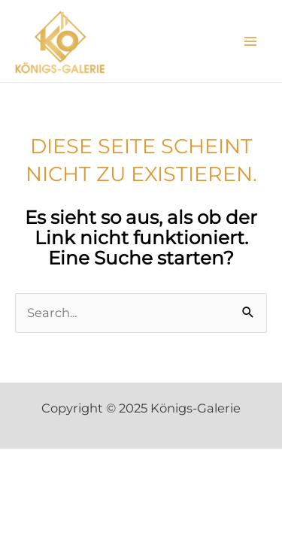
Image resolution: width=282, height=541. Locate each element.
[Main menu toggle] (250, 41)
